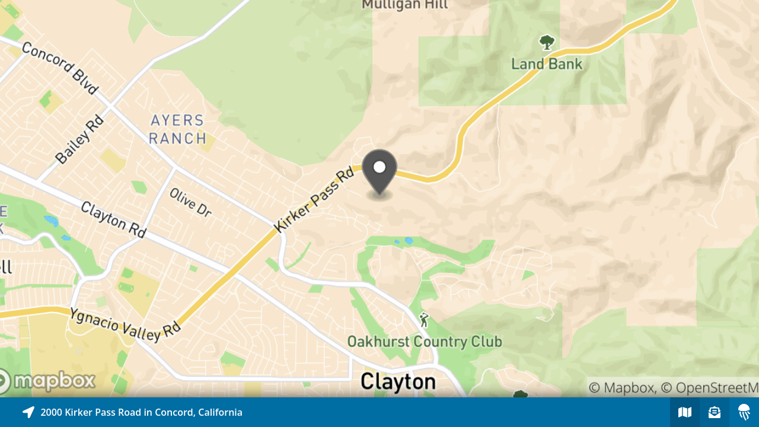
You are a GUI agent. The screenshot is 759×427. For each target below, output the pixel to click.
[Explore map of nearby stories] (379, 198)
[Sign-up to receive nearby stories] (714, 412)
